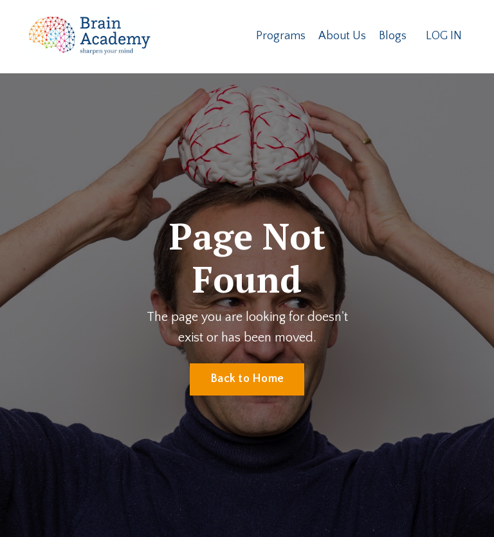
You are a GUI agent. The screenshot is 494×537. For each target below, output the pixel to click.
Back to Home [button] (247, 378)
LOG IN (444, 36)
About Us (342, 36)
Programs (281, 36)
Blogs (393, 36)
